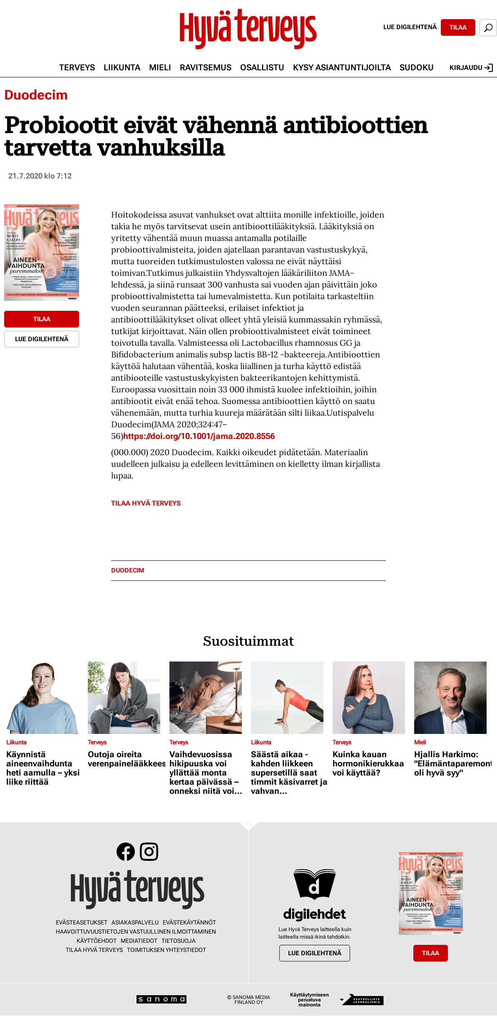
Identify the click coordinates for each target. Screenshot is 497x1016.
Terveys (77, 67)
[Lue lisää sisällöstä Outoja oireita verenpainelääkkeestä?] (126, 698)
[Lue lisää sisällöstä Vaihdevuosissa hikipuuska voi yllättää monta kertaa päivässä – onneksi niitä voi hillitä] (208, 698)
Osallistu (262, 67)
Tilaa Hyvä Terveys (146, 503)
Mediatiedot (139, 940)
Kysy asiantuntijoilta (342, 67)
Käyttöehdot (97, 940)
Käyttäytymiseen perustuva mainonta (309, 1000)
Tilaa (458, 27)
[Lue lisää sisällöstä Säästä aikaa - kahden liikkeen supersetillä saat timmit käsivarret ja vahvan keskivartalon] (289, 698)
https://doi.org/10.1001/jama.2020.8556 (199, 436)
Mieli (160, 67)
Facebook (126, 852)
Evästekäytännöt (189, 922)
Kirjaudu (471, 68)
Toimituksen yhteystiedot (166, 950)
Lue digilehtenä (410, 27)
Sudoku (417, 67)
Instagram (149, 852)
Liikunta (122, 67)
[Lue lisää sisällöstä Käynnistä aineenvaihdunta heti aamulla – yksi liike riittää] (45, 698)
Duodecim (36, 95)
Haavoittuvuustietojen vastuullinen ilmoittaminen (136, 931)
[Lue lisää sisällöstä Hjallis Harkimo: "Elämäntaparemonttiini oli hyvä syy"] (453, 698)
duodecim (127, 570)
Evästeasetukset (81, 922)
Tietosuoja (179, 940)
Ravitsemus (205, 67)
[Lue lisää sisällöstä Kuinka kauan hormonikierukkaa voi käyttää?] (371, 698)
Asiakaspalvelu (135, 922)
